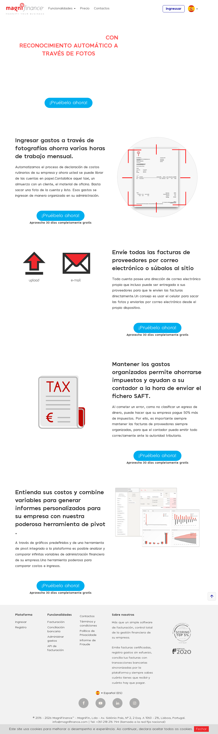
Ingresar (21, 622)
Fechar (201, 729)
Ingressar (173, 8)
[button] (191, 10)
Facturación (56, 622)
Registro (21, 627)
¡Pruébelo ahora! (69, 103)
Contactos (101, 8)
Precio (85, 8)
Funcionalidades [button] (62, 8)
